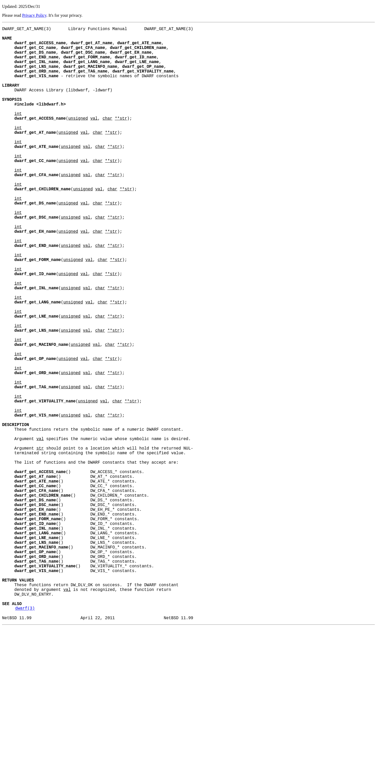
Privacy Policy (34, 15)
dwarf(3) (25, 738)
